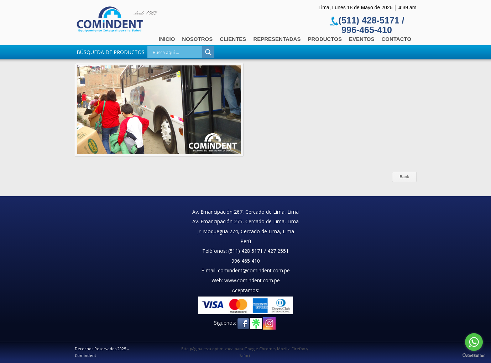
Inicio (167, 39)
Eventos (361, 39)
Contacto (396, 39)
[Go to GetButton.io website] (474, 355)
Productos (325, 39)
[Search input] (176, 52)
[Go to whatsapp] (474, 342)
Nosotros (197, 39)
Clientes (233, 39)
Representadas (277, 39)
